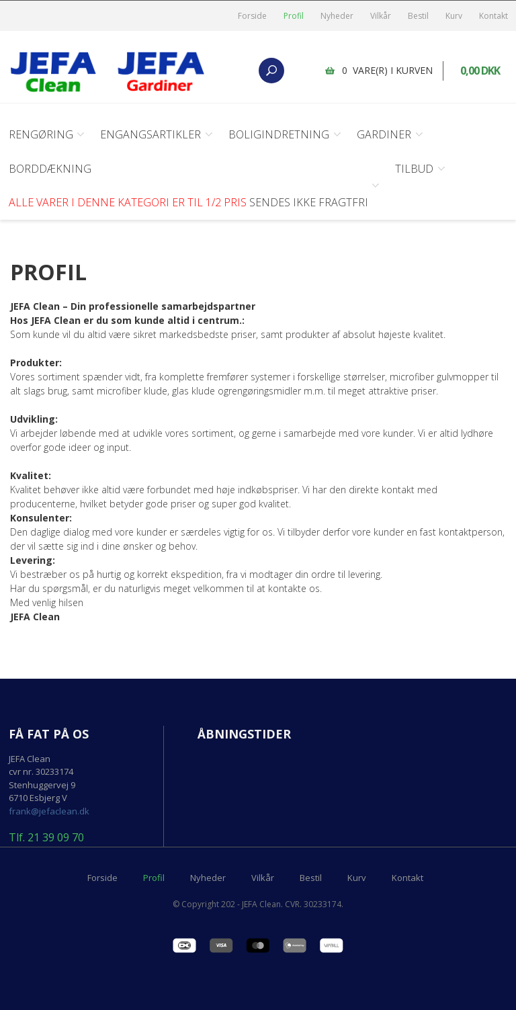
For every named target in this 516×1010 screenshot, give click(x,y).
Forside (252, 16)
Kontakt (493, 16)
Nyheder (336, 16)
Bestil (418, 16)
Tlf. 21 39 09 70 (46, 836)
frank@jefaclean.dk (49, 810)
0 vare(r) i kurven (388, 70)
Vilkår (380, 16)
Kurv (453, 16)
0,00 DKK (481, 70)
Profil (294, 16)
